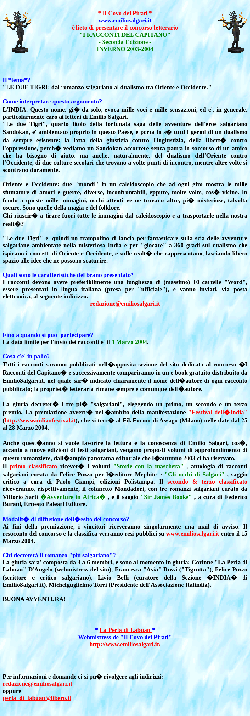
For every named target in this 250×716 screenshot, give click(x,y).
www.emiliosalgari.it (192, 533)
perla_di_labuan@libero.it (37, 698)
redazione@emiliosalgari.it (125, 303)
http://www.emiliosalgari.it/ (125, 644)
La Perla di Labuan (126, 629)
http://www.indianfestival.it (40, 420)
